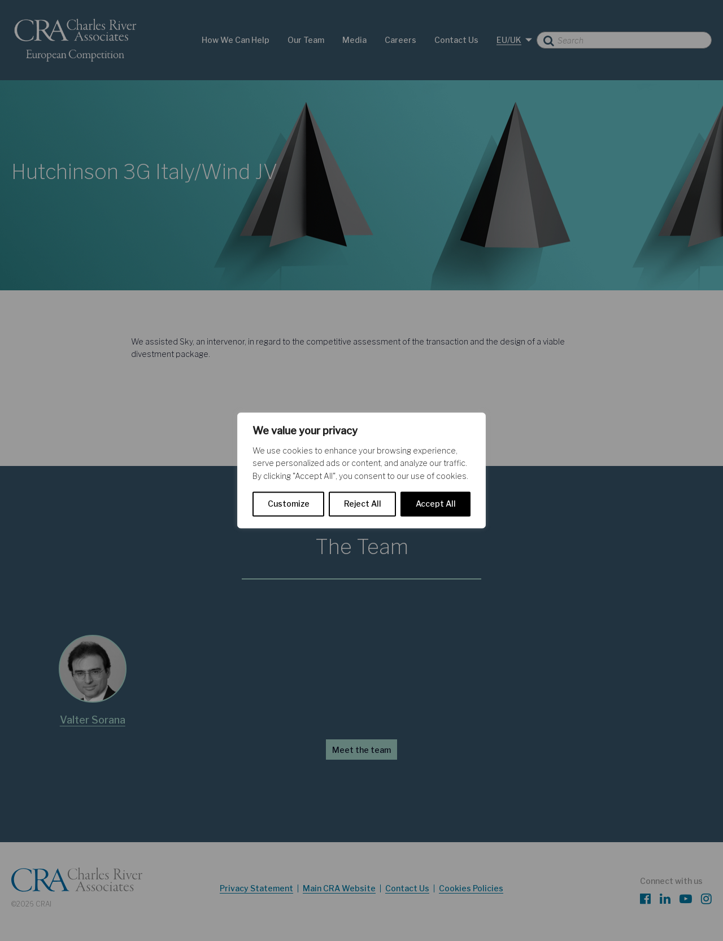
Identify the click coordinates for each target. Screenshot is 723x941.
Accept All (436, 504)
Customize (289, 504)
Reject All (362, 504)
